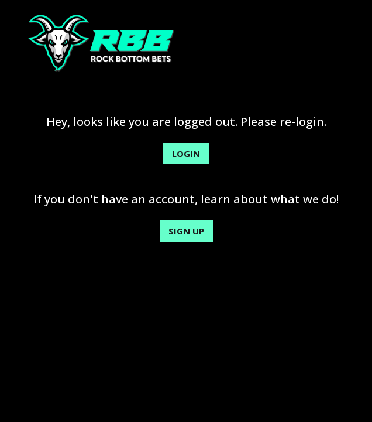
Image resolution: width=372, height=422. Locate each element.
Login (186, 153)
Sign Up (186, 231)
